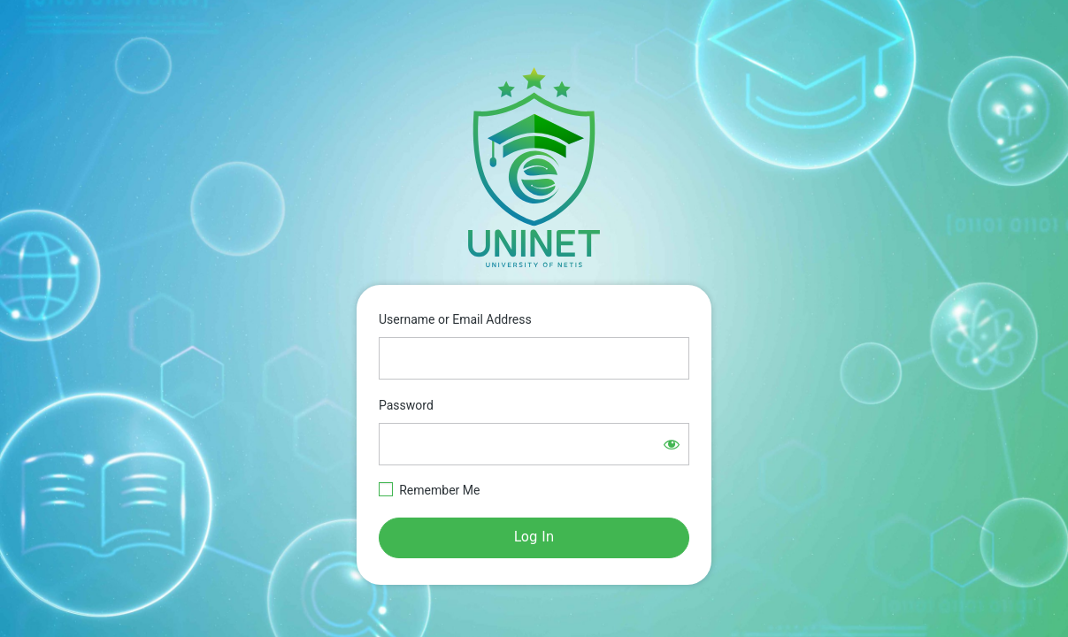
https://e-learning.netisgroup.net (534, 167)
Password (406, 405)
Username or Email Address (455, 319)
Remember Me (439, 490)
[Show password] (671, 444)
